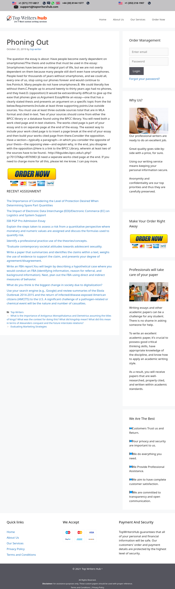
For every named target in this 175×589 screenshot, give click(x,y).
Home (102, 19)
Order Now (158, 19)
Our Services (137, 19)
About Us (118, 19)
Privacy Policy (16, 549)
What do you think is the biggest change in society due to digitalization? (54, 285)
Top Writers (17, 312)
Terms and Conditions (21, 555)
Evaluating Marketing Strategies (29, 326)
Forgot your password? (144, 79)
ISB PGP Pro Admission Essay (26, 221)
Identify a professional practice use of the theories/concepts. (47, 241)
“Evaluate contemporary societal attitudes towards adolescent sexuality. (54, 246)
